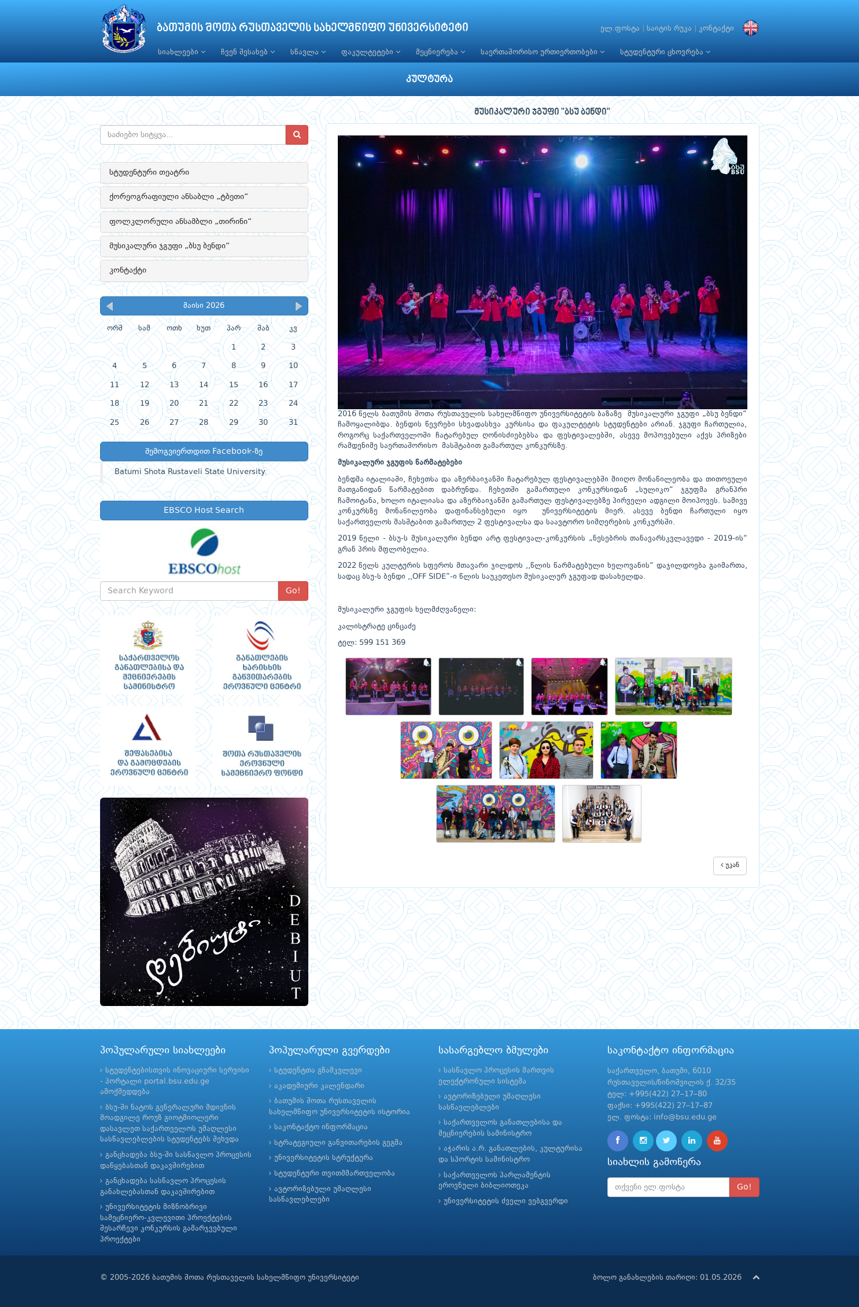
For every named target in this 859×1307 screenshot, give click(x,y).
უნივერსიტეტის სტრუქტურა (323, 1158)
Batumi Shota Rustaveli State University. (191, 472)
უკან (730, 865)
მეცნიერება (440, 52)
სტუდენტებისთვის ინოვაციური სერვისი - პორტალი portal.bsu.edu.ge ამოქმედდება (174, 1081)
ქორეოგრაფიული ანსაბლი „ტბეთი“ (178, 197)
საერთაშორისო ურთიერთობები (542, 52)
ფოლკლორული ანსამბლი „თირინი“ (180, 222)
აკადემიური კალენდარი (319, 1086)
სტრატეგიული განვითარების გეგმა (338, 1143)
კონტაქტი (716, 28)
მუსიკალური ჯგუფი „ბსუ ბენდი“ (169, 246)
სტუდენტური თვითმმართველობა (334, 1173)
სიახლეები (181, 52)
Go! (293, 591)
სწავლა (308, 52)
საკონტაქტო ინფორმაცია (321, 1127)
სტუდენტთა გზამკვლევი (318, 1070)
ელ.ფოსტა (620, 28)
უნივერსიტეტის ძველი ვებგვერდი (506, 1201)
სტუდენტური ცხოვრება (665, 52)
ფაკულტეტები (370, 52)
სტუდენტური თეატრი (149, 172)
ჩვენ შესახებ (248, 52)
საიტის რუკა (669, 28)
